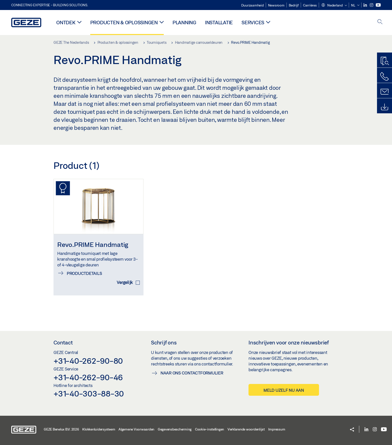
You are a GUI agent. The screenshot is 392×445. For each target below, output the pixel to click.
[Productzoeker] (384, 61)
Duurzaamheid (252, 5)
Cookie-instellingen (209, 429)
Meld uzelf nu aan (284, 390)
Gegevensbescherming (175, 429)
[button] (334, 6)
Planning (184, 22)
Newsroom (276, 5)
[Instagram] (372, 5)
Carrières (310, 5)
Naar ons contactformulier (191, 372)
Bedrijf (294, 5)
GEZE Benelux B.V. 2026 (61, 429)
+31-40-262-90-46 (88, 377)
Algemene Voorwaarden (136, 429)
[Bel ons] (384, 76)
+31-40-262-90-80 (88, 360)
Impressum (276, 429)
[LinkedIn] (366, 5)
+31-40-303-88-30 (89, 393)
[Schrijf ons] (384, 92)
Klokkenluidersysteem (98, 429)
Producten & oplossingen (124, 22)
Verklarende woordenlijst (246, 429)
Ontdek (66, 22)
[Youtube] (378, 5)
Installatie (219, 22)
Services (253, 22)
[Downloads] (384, 107)
